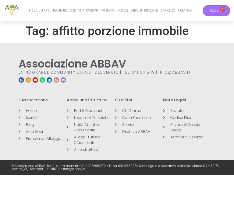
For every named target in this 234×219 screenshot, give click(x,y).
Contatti (76, 10)
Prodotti (151, 10)
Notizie (122, 10)
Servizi (136, 10)
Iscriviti (92, 10)
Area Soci (185, 10)
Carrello (168, 10)
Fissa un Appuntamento (48, 10)
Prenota (108, 10)
